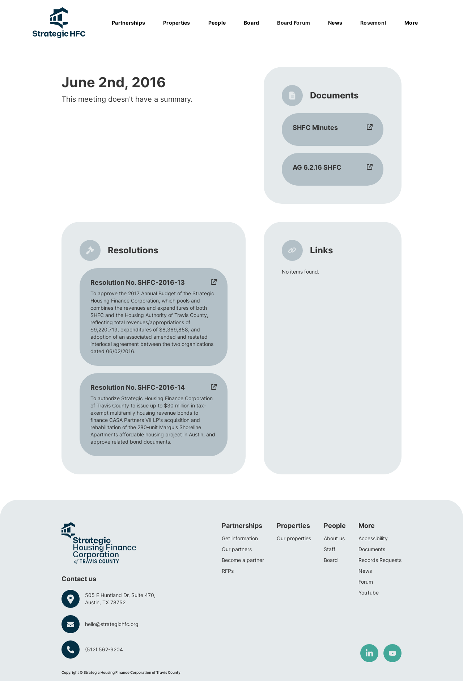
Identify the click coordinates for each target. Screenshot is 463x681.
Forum (365, 582)
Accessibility (373, 538)
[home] (59, 22)
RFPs (228, 571)
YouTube (368, 592)
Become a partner (243, 560)
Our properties (294, 538)
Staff (329, 549)
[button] (132, 22)
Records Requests (380, 560)
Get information (240, 538)
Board (331, 560)
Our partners (237, 549)
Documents (371, 549)
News (365, 571)
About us (334, 538)
